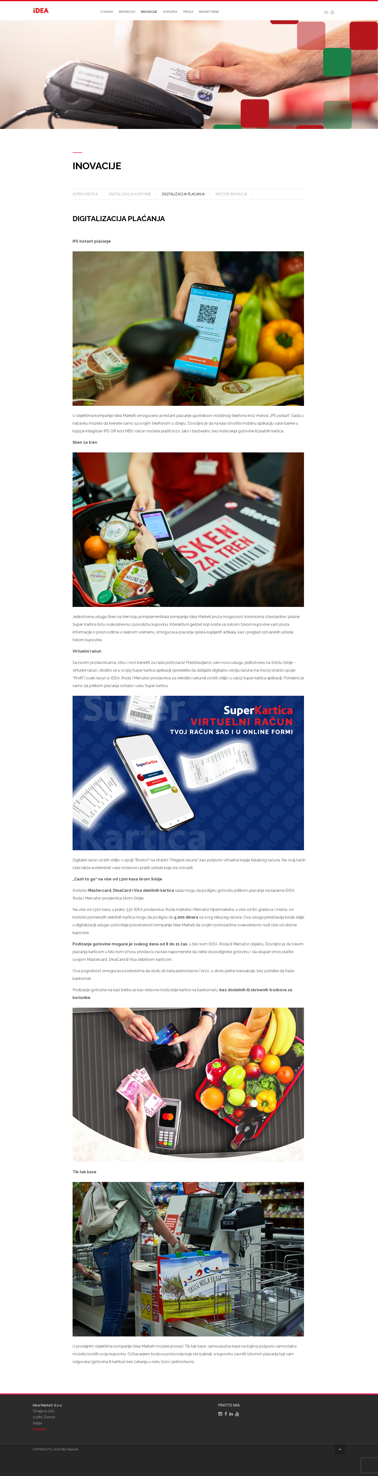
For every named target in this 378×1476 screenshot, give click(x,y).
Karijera (170, 12)
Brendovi (127, 12)
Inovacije (149, 12)
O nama (106, 12)
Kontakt (39, 1429)
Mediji (188, 12)
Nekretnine (209, 12)
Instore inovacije (231, 194)
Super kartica (85, 194)
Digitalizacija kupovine (130, 194)
